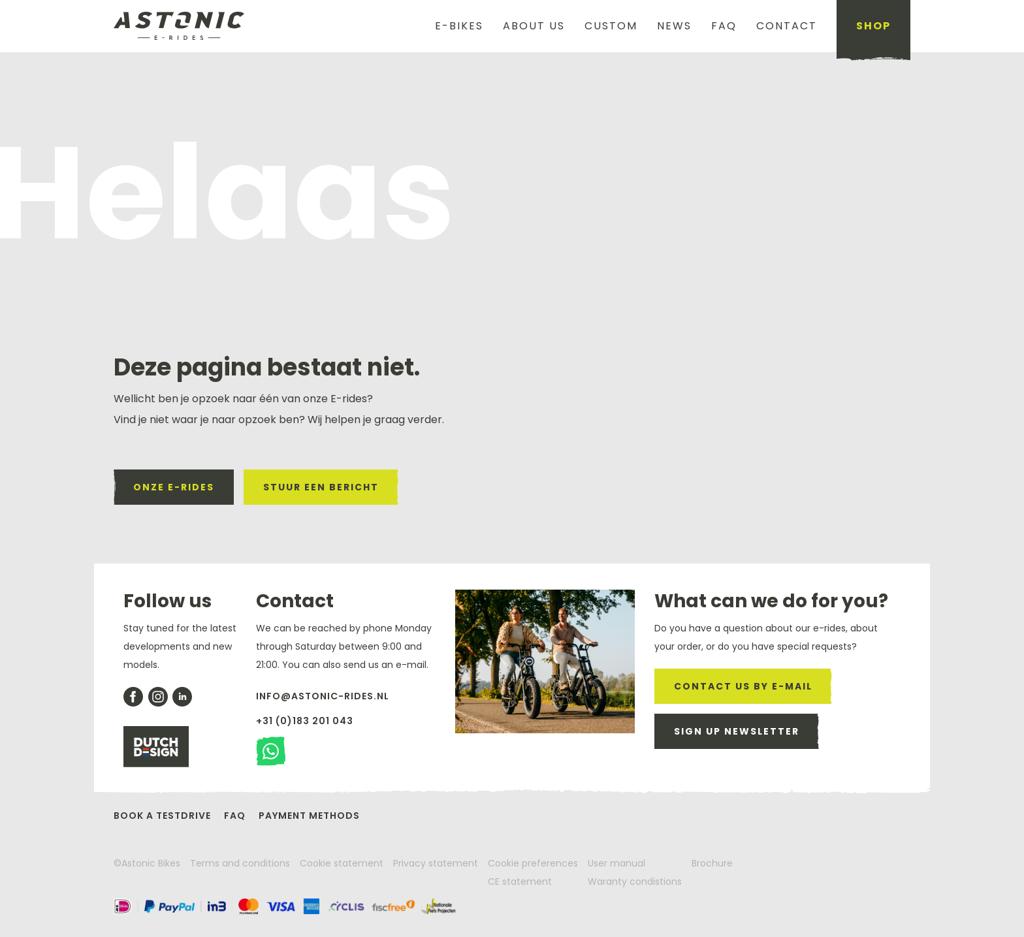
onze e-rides (173, 487)
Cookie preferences (533, 863)
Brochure (712, 863)
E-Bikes (459, 25)
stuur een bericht (321, 487)
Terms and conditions (240, 863)
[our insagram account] (158, 697)
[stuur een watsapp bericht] (270, 751)
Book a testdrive (162, 815)
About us (534, 25)
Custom (610, 25)
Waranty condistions (635, 881)
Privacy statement (435, 863)
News (674, 25)
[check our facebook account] (133, 697)
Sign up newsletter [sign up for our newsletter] (736, 731)
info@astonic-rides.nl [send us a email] (322, 696)
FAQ (724, 25)
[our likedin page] (182, 697)
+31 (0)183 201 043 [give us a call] (304, 720)
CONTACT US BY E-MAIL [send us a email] (743, 686)
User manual (616, 863)
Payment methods (309, 815)
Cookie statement (341, 863)
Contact (786, 25)
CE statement (520, 881)
